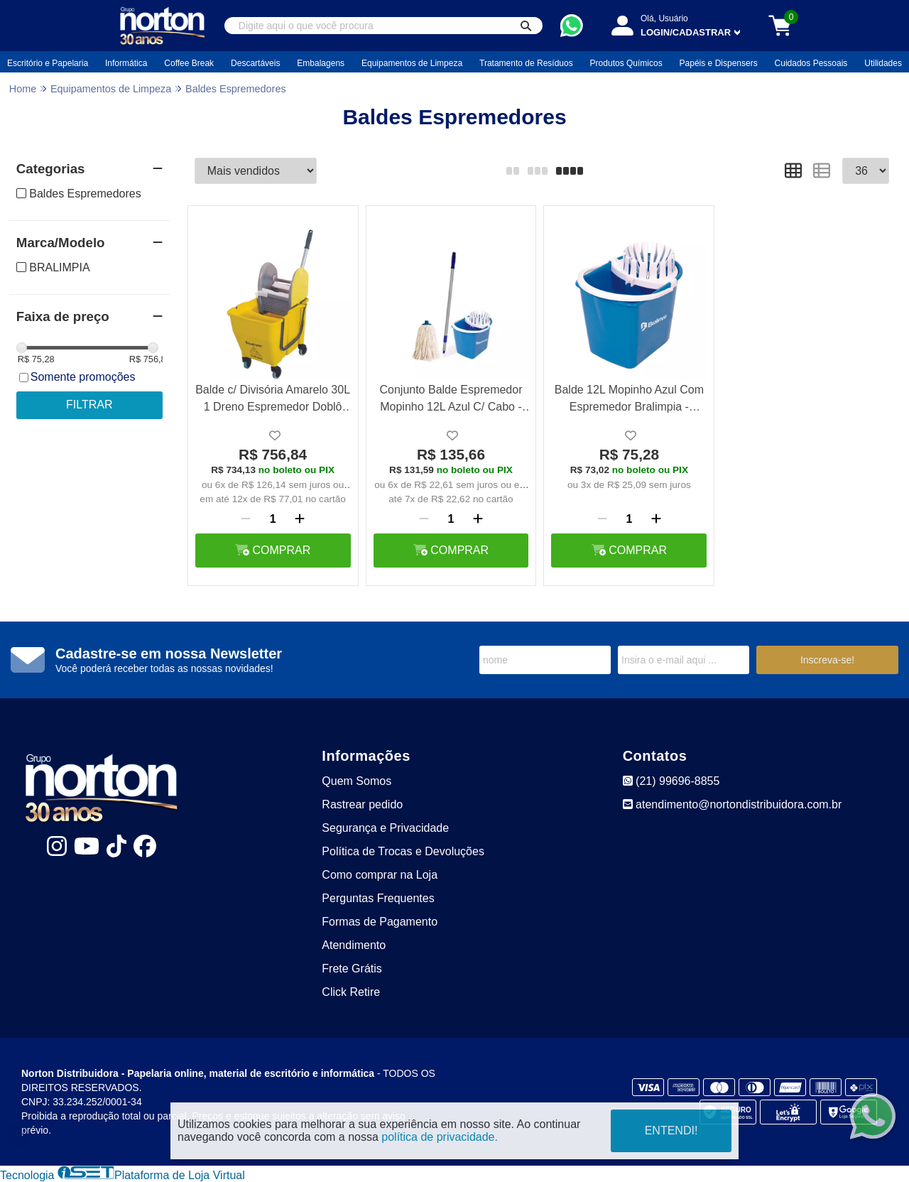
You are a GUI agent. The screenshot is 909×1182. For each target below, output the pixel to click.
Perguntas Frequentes (378, 898)
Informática (126, 63)
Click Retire (351, 992)
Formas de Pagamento (379, 922)
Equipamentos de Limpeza (411, 63)
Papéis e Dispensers (719, 63)
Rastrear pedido (362, 804)
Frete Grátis (351, 969)
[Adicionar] (299, 519)
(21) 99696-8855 (671, 781)
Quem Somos (356, 781)
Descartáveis (255, 63)
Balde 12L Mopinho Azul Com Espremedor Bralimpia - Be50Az (629, 400)
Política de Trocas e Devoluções (403, 851)
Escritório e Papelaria (47, 63)
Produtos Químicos (626, 63)
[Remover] (245, 519)
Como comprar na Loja (379, 875)
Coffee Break (189, 63)
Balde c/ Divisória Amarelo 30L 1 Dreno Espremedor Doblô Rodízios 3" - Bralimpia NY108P (272, 400)
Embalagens (320, 63)
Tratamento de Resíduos (526, 63)
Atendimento (354, 945)
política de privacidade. (439, 1137)
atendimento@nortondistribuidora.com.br (732, 804)
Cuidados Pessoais (811, 63)
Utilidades (883, 63)
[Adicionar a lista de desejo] (275, 436)
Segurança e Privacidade (385, 828)
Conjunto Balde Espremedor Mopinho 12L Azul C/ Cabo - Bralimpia (450, 400)
